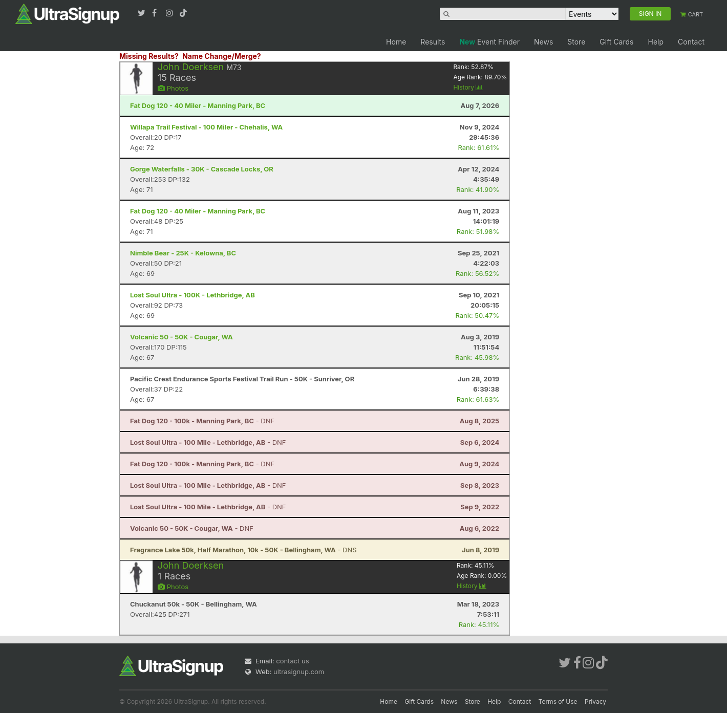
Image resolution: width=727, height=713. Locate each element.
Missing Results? (149, 56)
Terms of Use (558, 701)
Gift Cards (616, 41)
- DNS (243, 550)
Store (576, 41)
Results (432, 41)
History (468, 87)
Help (656, 41)
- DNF (202, 421)
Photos (173, 88)
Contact (691, 41)
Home (396, 41)
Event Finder (489, 41)
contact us (292, 661)
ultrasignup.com (298, 671)
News (543, 41)
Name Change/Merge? (221, 56)
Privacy (595, 701)
